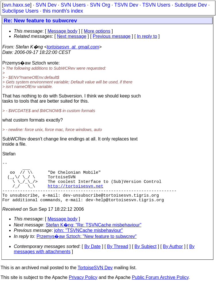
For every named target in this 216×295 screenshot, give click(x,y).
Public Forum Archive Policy (160, 287)
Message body (62, 31)
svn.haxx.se (16, 5)
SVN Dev (46, 5)
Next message (71, 36)
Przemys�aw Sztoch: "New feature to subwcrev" (86, 246)
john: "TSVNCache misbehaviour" (88, 240)
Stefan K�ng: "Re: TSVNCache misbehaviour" (93, 235)
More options (97, 31)
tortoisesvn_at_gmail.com (73, 46)
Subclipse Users (20, 11)
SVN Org (100, 5)
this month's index (63, 11)
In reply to (147, 36)
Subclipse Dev (191, 5)
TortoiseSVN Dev (95, 278)
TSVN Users (156, 5)
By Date (92, 256)
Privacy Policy (83, 287)
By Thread (117, 256)
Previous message (112, 36)
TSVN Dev (126, 5)
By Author (173, 256)
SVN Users (73, 5)
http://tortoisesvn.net (75, 193)
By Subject (145, 256)
